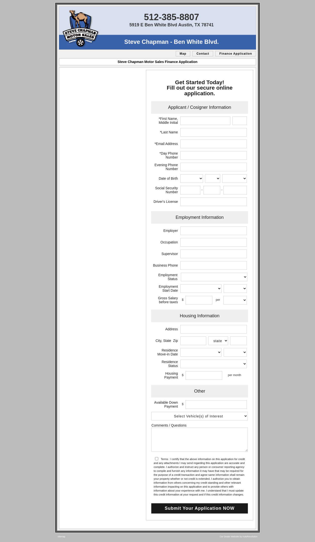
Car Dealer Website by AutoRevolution (238, 536)
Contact (202, 53)
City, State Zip (167, 341)
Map (183, 53)
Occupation (169, 242)
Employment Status (167, 277)
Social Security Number (166, 190)
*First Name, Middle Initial (168, 121)
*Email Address (166, 144)
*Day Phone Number (168, 155)
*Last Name (169, 132)
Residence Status (170, 364)
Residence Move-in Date (168, 352)
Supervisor (169, 254)
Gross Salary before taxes (168, 300)
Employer (170, 231)
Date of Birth (168, 178)
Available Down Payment (166, 404)
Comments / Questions (168, 425)
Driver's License (166, 202)
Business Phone (165, 265)
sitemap (61, 536)
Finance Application (235, 53)
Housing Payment (171, 375)
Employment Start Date (168, 288)
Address (171, 329)
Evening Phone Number (166, 167)
